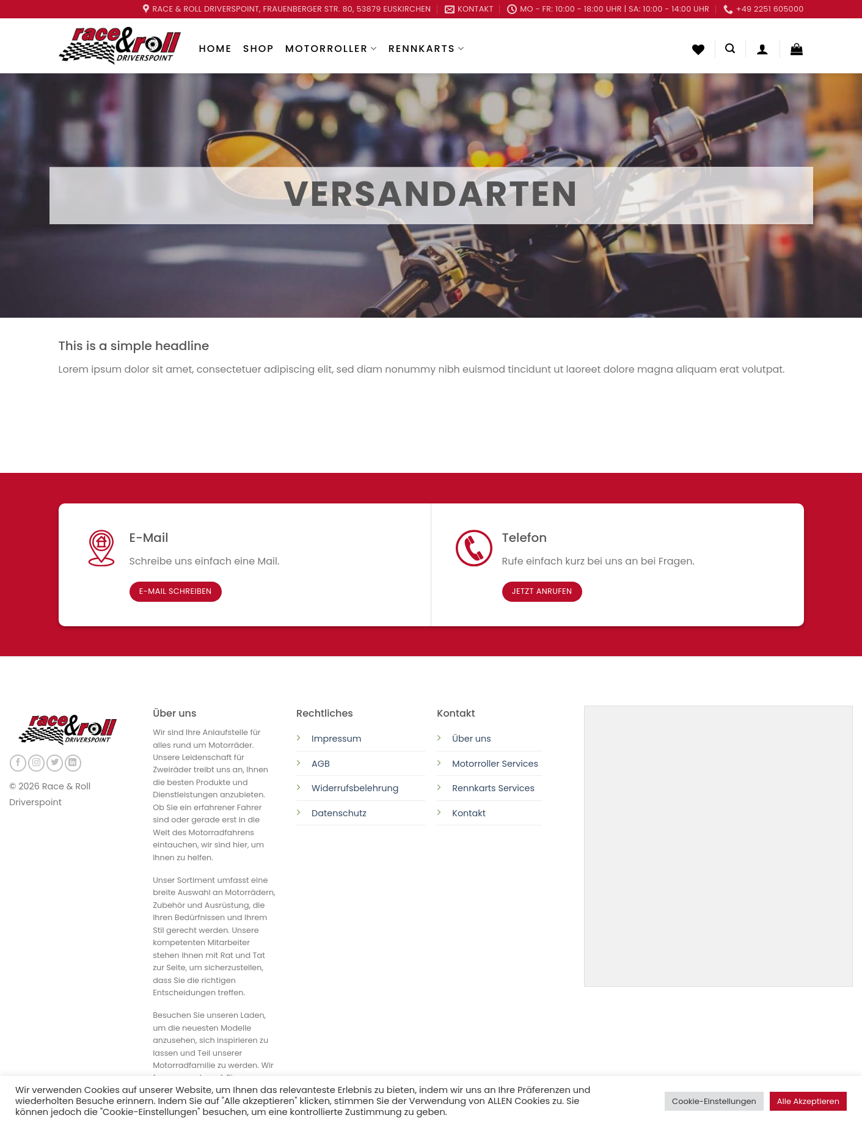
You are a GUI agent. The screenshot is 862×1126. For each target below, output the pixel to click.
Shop (258, 49)
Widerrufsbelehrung (355, 788)
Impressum (336, 739)
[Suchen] (730, 48)
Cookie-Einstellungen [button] (714, 1101)
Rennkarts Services (493, 788)
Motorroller (331, 49)
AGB (321, 764)
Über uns (471, 739)
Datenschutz (340, 813)
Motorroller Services (495, 764)
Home (215, 49)
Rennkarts (427, 49)
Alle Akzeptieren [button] (808, 1101)
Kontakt (469, 813)
